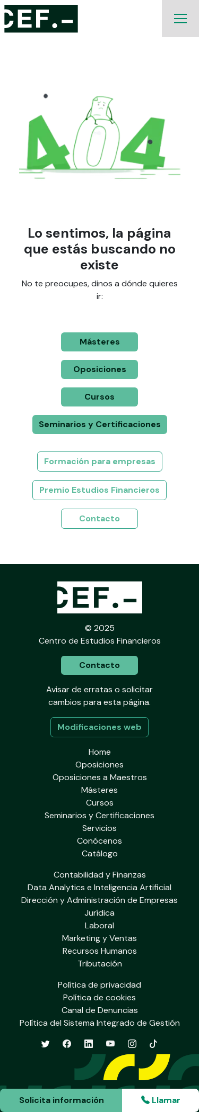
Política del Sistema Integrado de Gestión (100, 1022)
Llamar (160, 1100)
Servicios (99, 828)
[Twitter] (45, 1044)
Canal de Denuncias (100, 1010)
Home (100, 751)
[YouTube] (110, 1044)
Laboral (99, 925)
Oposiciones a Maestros (100, 777)
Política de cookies (99, 997)
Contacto (99, 518)
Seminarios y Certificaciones (100, 424)
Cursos (99, 396)
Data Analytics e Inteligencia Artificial (99, 887)
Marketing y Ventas (99, 938)
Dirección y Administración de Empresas (99, 900)
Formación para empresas (99, 461)
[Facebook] (67, 1044)
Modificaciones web (99, 727)
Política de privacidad (99, 984)
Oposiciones (99, 369)
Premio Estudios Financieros (99, 489)
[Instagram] (132, 1044)
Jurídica (99, 912)
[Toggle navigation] (180, 18)
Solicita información (61, 1100)
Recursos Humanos (100, 950)
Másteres (100, 341)
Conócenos (99, 840)
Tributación (99, 963)
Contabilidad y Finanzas (100, 874)
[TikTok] (153, 1044)
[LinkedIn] (88, 1044)
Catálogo (100, 853)
